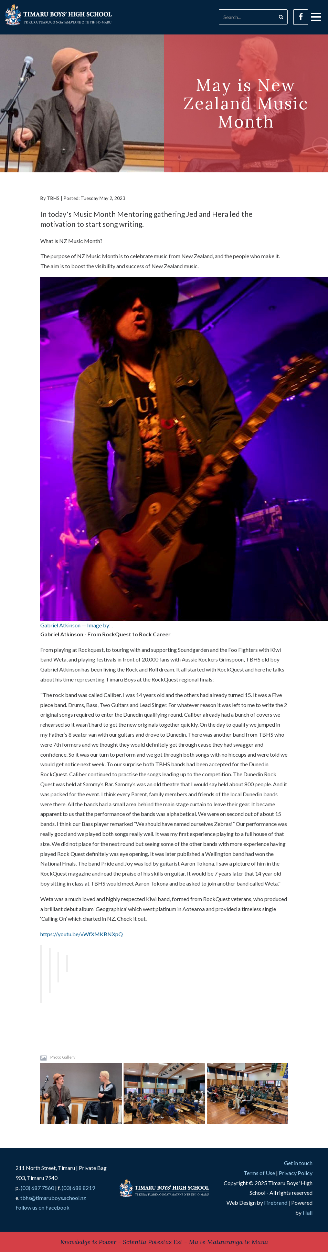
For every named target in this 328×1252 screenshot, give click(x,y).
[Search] (247, 16)
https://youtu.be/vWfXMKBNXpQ (81, 934)
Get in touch (298, 1163)
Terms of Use (259, 1173)
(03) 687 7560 (37, 1187)
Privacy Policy (296, 1173)
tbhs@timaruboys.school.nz (53, 1197)
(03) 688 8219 (78, 1187)
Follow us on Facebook (42, 1207)
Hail (308, 1212)
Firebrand (275, 1202)
